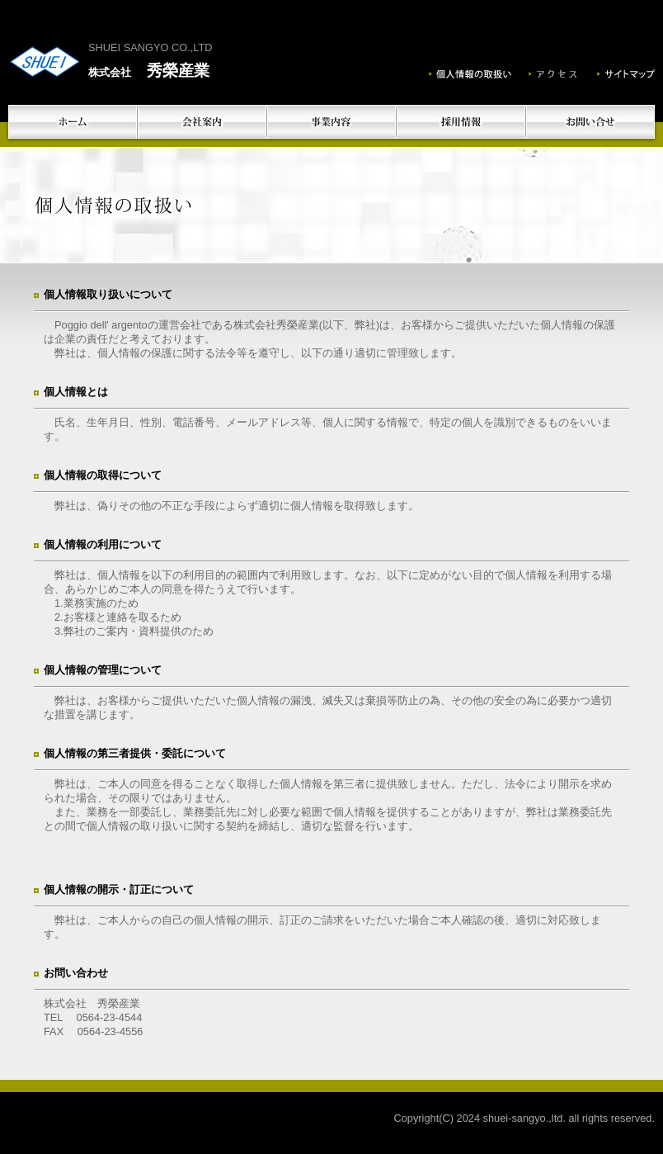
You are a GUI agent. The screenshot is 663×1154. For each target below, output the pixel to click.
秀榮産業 (148, 70)
